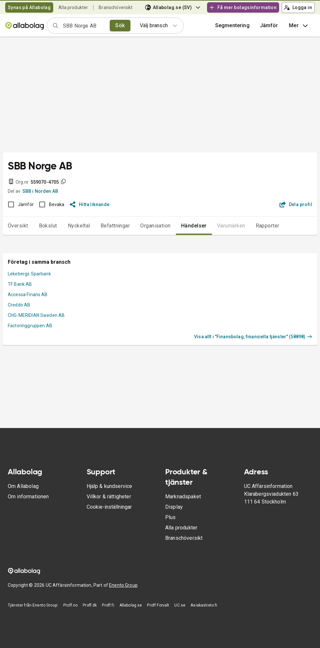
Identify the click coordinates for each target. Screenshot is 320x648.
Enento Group (123, 585)
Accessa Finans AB (28, 294)
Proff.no (70, 605)
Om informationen (28, 496)
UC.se (179, 605)
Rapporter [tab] (267, 226)
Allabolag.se (130, 605)
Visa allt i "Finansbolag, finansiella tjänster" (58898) (253, 336)
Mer (299, 25)
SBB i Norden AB (40, 191)
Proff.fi (108, 605)
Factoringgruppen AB (30, 325)
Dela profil (295, 204)
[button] (269, 25)
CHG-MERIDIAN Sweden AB (36, 315)
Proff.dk (90, 605)
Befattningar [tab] (115, 226)
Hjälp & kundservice (109, 486)
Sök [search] (120, 25)
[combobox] (84, 25)
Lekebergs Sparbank (29, 273)
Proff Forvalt (158, 605)
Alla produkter (73, 7)
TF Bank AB (20, 284)
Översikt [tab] (18, 226)
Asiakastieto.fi (204, 605)
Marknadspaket (183, 496)
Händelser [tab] (194, 226)
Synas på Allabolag (29, 7)
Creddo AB (19, 304)
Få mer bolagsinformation (243, 7)
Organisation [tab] (155, 226)
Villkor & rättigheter (109, 496)
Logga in (298, 7)
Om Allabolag (23, 486)
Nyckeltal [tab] (79, 226)
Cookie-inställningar (109, 507)
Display (174, 507)
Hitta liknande (90, 204)
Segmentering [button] (232, 25)
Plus (170, 517)
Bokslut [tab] (48, 226)
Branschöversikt (115, 7)
